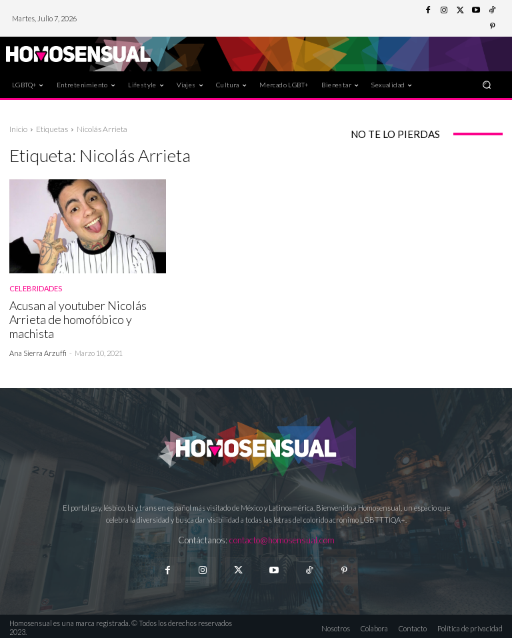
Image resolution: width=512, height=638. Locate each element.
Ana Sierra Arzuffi (38, 351)
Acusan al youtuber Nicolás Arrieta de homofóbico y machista (75, 318)
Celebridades (35, 288)
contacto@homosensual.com (282, 538)
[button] (487, 84)
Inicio (18, 129)
